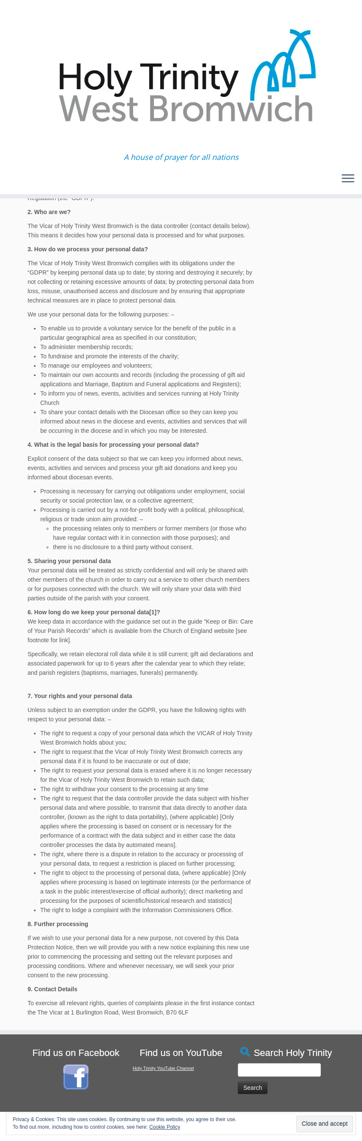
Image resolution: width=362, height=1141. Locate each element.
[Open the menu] (348, 179)
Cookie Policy (164, 1127)
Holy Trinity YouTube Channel (163, 1068)
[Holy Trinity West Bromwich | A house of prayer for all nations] (181, 76)
